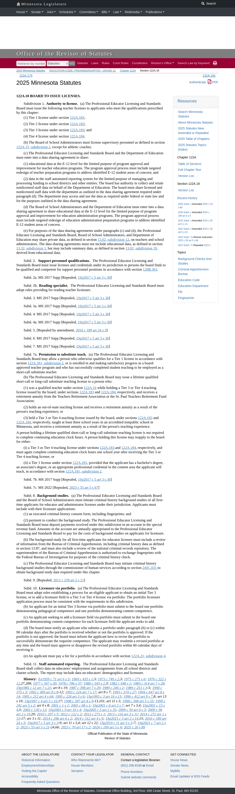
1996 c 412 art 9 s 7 (138, 696)
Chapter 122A (128, 70)
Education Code (189, 280)
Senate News (179, 765)
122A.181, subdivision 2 (46, 363)
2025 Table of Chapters (194, 139)
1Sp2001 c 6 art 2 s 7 (108, 705)
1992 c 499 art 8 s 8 (43, 692)
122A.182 (77, 124)
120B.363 (150, 269)
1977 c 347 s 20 (44, 683)
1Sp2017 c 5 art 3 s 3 (42, 723)
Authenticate (197, 82)
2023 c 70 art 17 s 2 (75, 727)
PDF (213, 82)
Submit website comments (138, 777)
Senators (77, 771)
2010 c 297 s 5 (47, 714)
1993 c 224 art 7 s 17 (80, 692)
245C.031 (150, 568)
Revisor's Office (161, 63)
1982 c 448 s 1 (120, 683)
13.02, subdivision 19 (141, 248)
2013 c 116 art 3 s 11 (122, 714)
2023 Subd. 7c (185, 245)
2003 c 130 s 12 (34, 710)
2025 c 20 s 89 (134, 727)
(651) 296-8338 (131, 765)
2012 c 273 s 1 (94, 714)
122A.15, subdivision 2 (33, 147)
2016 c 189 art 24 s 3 (91, 330)
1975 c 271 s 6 (134, 679)
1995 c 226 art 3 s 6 (69, 696)
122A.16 (90, 388)
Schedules (66, 12)
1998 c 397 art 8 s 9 (78, 701)
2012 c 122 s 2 (71, 714)
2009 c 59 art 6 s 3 (132, 710)
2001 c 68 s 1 (81, 705)
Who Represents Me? (86, 760)
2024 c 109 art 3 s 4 (107, 727)
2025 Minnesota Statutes (30, 70)
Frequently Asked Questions (41, 782)
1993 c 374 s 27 (124, 692)
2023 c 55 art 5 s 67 (83, 487)
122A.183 (77, 130)
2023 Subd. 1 (184, 220)
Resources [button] (187, 101)
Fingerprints (186, 298)
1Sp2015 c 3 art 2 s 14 (121, 718)
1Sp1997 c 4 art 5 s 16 (40, 701)
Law (116, 12)
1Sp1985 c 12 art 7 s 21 (33, 688)
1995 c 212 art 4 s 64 (37, 696)
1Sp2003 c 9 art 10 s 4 (64, 710)
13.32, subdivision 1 (31, 248)
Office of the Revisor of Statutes (65, 53)
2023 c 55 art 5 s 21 (34, 727)
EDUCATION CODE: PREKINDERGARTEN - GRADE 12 (82, 70)
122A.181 (209, 75)
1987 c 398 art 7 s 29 (84, 688)
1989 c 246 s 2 (113, 688)
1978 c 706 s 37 (69, 683)
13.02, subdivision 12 (113, 240)
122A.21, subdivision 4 (148, 656)
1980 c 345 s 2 (94, 683)
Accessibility (30, 776)
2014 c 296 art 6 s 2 (57, 718)
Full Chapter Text (189, 169)
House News (179, 760)
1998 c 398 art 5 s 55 (137, 701)
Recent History (187, 198)
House (20, 12)
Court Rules (121, 63)
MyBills (175, 771)
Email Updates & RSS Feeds (190, 776)
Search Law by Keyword (194, 63)
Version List (186, 176)
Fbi (180, 292)
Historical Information (36, 760)
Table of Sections (189, 164)
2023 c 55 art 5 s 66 (188, 240)
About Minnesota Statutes (195, 122)
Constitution (140, 63)
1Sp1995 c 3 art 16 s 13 (104, 696)
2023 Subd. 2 (184, 228)
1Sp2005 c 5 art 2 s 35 (99, 710)
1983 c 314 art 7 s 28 (148, 683)
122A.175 (25, 75)
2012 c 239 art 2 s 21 (68, 580)
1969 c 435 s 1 (82, 679)
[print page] (215, 63)
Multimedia (132, 12)
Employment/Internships (38, 765)
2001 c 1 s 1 (60, 705)
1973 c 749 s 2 (108, 679)
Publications (154, 12)
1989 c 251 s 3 (136, 688)
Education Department (193, 286)
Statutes (82, 63)
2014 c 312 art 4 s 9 (88, 718)
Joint (50, 12)
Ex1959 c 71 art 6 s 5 (54, 679)
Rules (105, 63)
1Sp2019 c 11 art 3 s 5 (116, 723)
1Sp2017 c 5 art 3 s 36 (94, 277)
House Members (82, 765)
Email (150, 765)
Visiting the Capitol (34, 771)
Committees (87, 12)
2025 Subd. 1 (184, 204)
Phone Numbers (132, 772)
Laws (94, 63)
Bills (104, 12)
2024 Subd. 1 (184, 212)
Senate (36, 12)
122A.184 (77, 136)
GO (72, 63)
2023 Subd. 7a (185, 237)
